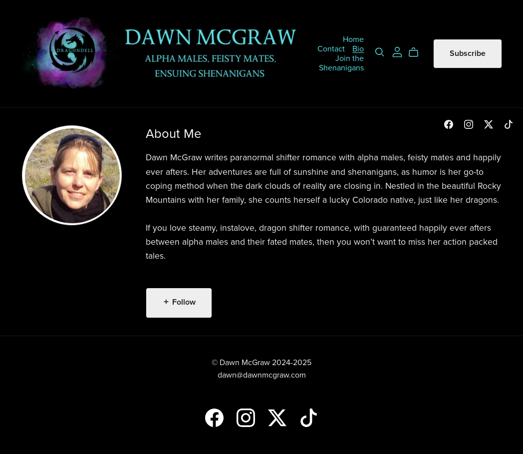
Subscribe (468, 53)
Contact (331, 48)
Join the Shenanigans (341, 62)
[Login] (397, 51)
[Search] (379, 52)
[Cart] (417, 52)
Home (353, 39)
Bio (358, 48)
